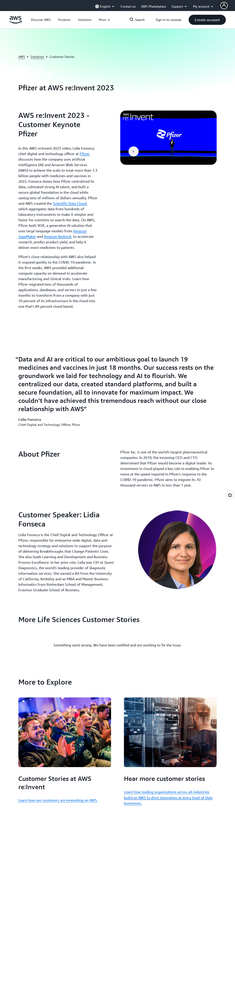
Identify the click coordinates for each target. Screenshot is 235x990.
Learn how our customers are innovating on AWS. (58, 800)
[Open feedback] (230, 495)
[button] (40, 20)
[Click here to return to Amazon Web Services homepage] (15, 22)
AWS (21, 57)
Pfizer (84, 153)
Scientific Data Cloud (70, 203)
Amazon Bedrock (57, 236)
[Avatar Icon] (224, 5)
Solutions (37, 57)
